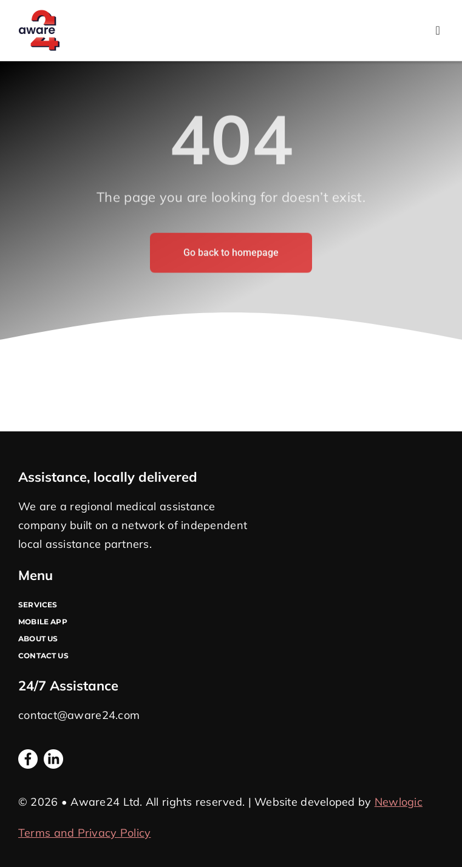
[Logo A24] (38, 15)
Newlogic (399, 802)
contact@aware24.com (79, 715)
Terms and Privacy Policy (84, 833)
